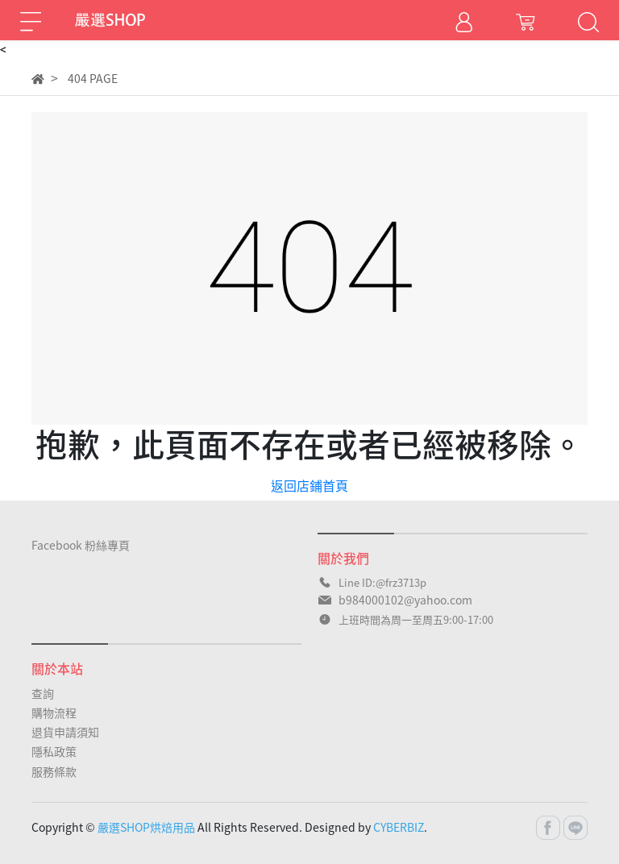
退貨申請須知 (65, 732)
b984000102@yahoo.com (405, 600)
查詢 (42, 693)
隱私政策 (54, 751)
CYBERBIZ (398, 827)
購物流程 (54, 712)
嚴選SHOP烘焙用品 (146, 827)
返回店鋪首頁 (309, 485)
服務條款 (54, 771)
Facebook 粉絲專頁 (80, 545)
